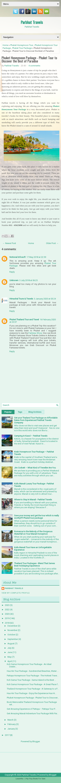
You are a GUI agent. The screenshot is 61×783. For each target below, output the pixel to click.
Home (5, 45)
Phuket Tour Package (22, 48)
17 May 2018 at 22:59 (36, 257)
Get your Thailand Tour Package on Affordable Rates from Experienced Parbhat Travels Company (35, 420)
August (11, 643)
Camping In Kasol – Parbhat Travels (30, 436)
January (11, 729)
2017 (7, 735)
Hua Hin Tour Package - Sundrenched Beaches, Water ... (33, 671)
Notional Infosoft (17, 257)
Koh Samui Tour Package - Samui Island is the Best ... (31, 680)
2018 (7, 623)
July (9, 648)
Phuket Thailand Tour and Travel (24, 319)
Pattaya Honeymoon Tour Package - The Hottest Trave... (32, 675)
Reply (12, 272)
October (11, 634)
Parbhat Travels (32, 22)
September (12, 639)
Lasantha (19, 779)
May (9, 657)
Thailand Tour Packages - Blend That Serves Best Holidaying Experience (34, 564)
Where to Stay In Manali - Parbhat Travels (33, 499)
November (12, 630)
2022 (7, 609)
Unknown (13, 280)
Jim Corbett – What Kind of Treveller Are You (35, 467)
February (11, 724)
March (10, 720)
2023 (7, 605)
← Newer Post (9, 243)
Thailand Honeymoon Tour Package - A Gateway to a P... (33, 689)
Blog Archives (34, 412)
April (9, 661)
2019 (7, 618)
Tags (20, 412)
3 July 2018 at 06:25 (28, 280)
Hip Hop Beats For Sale (35, 779)
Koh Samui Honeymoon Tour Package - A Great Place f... (33, 684)
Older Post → (52, 243)
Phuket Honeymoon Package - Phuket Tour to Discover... (33, 697)
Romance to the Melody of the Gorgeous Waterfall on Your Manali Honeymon (33, 532)
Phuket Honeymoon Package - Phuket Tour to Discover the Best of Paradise (29, 59)
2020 (7, 614)
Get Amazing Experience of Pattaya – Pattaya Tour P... (31, 709)
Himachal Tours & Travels (21, 298)
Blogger (36, 741)
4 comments (34, 65)
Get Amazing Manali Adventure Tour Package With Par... (32, 713)
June (10, 652)
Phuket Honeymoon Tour (21, 45)
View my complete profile (16, 593)
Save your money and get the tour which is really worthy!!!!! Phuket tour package (36, 516)
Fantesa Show (35, 333)
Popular (8, 412)
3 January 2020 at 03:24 (45, 298)
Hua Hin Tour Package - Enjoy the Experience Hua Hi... (31, 693)
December (12, 626)
